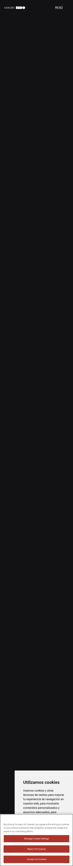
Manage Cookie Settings (36, 838)
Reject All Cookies (36, 849)
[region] (36, 840)
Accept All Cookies (36, 859)
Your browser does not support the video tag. (36, 433)
